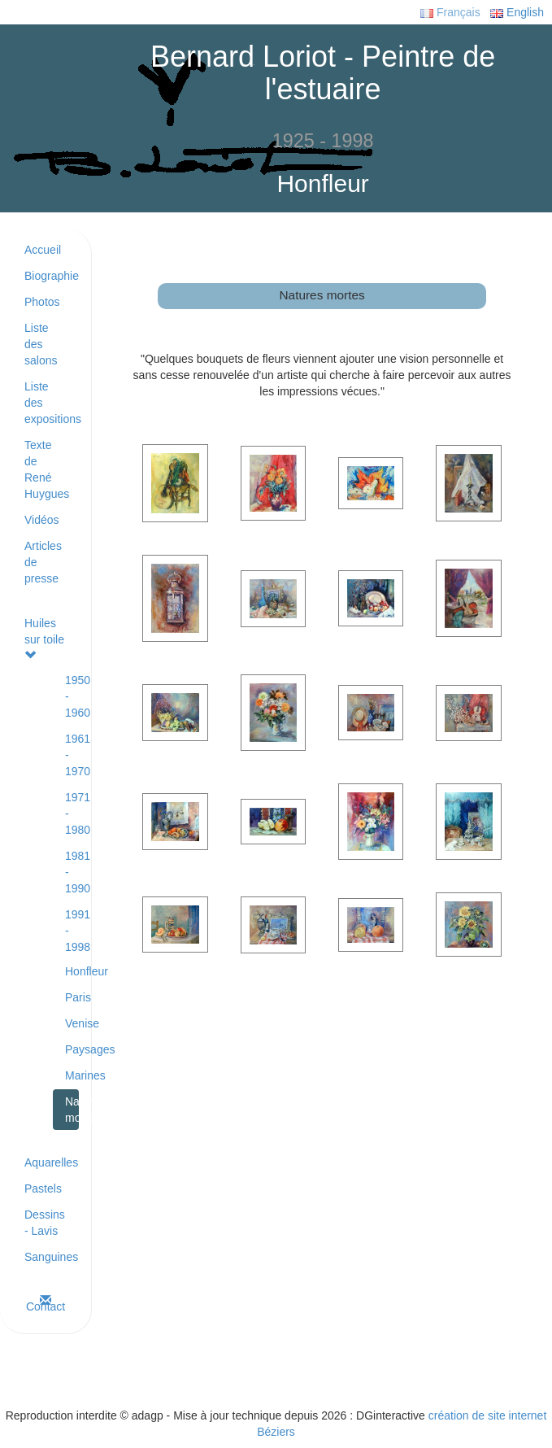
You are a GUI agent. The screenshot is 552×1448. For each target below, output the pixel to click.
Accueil (42, 249)
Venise (72, 1023)
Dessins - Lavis (44, 1222)
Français (450, 12)
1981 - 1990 (72, 872)
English (517, 12)
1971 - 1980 (72, 813)
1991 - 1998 (72, 930)
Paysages (72, 1049)
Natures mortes (72, 1109)
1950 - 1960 (72, 696)
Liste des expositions (51, 402)
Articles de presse (43, 562)
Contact (45, 1303)
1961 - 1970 (72, 755)
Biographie (51, 275)
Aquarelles (51, 1162)
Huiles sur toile (44, 639)
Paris (72, 997)
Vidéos (41, 519)
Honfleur (72, 971)
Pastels (43, 1188)
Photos (42, 301)
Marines (72, 1075)
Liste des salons (40, 344)
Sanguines (51, 1256)
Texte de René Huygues (46, 469)
